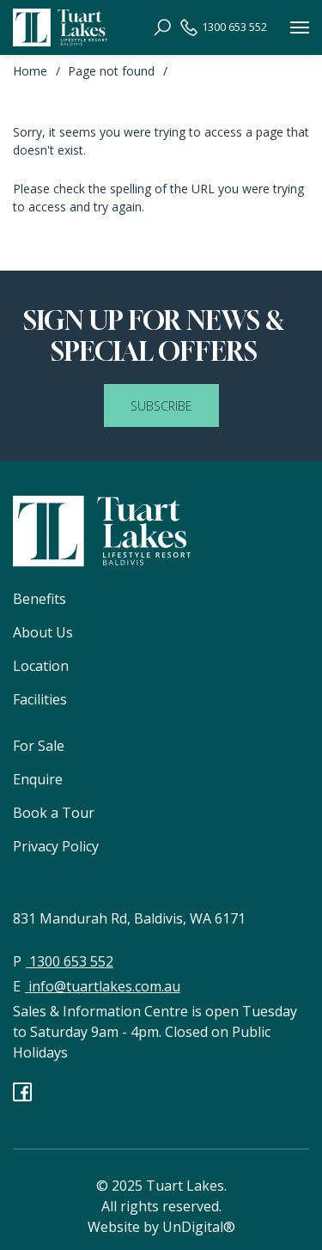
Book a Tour (53, 812)
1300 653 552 (223, 27)
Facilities (40, 699)
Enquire (38, 779)
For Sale (38, 745)
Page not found (111, 71)
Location (41, 665)
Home (30, 71)
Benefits (39, 598)
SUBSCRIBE (161, 406)
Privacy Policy (56, 846)
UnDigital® (198, 1226)
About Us (43, 632)
